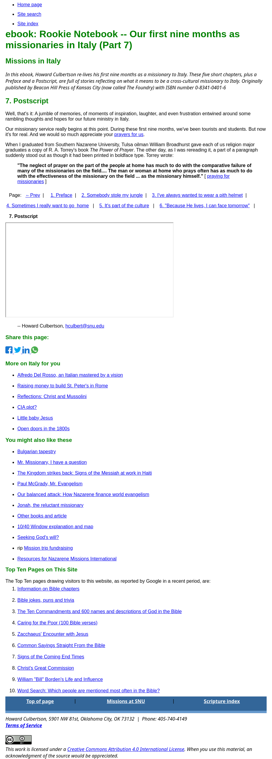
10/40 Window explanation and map (55, 526)
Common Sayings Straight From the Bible (61, 645)
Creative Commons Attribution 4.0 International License (125, 749)
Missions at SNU (126, 701)
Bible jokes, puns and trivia (45, 600)
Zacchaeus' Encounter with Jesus (52, 634)
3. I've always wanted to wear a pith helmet (197, 195)
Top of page (40, 701)
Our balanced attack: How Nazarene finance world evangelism (83, 494)
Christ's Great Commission (45, 668)
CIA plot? (27, 407)
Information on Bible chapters (48, 588)
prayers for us (128, 134)
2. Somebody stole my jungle (112, 195)
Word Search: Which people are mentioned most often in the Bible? (88, 690)
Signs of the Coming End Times (50, 656)
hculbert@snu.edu (84, 325)
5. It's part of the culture (124, 205)
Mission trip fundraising (48, 548)
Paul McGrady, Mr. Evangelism (49, 483)
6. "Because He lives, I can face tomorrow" (205, 205)
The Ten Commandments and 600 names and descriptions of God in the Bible (99, 611)
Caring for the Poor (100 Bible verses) (57, 622)
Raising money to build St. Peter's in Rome (62, 385)
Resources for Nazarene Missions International (67, 558)
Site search (29, 14)
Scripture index (222, 701)
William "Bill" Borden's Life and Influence (60, 679)
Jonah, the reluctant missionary (50, 505)
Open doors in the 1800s (43, 428)
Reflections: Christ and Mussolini (51, 396)
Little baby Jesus (35, 417)
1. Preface (61, 195)
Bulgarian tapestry (36, 451)
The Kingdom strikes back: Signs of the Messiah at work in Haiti (84, 473)
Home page (29, 4)
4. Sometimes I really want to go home (47, 205)
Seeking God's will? (38, 537)
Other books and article (42, 515)
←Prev (32, 195)
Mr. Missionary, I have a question (52, 462)
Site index (27, 23)
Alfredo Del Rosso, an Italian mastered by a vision (70, 375)
